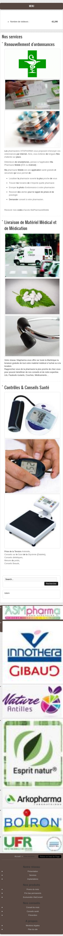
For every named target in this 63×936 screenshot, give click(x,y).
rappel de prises (42, 192)
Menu (31, 6)
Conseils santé (33, 911)
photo (28, 187)
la (22, 178)
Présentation (33, 871)
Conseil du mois (32, 907)
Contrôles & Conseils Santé (26, 387)
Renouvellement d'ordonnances (29, 44)
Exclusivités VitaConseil (32, 897)
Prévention (32, 915)
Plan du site (32, 929)
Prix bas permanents (32, 893)
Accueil (18, 856)
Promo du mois (33, 889)
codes (26, 210)
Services (32, 875)
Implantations (32, 879)
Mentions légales (33, 925)
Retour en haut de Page (50, 857)
